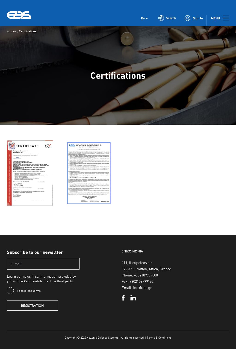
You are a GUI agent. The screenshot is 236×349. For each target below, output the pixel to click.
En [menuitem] (143, 18)
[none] (144, 18)
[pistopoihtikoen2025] (30, 142)
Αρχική (11, 31)
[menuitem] (144, 18)
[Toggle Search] (167, 18)
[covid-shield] (89, 142)
